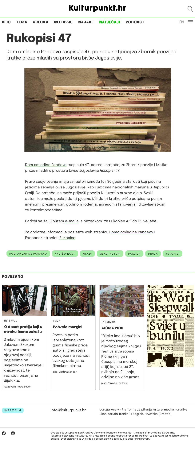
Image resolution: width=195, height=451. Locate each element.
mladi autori (110, 253)
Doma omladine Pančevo (131, 232)
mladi (87, 253)
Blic (6, 22)
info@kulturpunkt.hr (68, 410)
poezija (134, 253)
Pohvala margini (67, 327)
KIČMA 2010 (112, 328)
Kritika (41, 22)
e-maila (72, 221)
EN (181, 21)
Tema (21, 22)
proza (153, 253)
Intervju (63, 22)
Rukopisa (67, 238)
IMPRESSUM (12, 410)
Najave (86, 22)
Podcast (135, 22)
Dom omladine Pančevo (45, 165)
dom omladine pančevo (28, 253)
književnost (65, 253)
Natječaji (109, 22)
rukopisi (172, 253)
